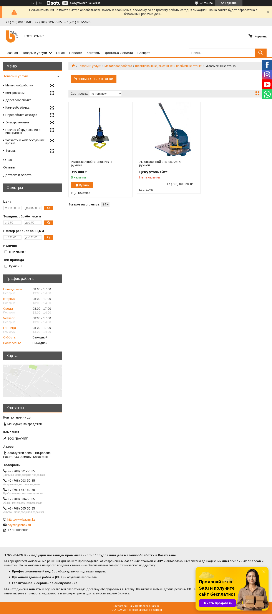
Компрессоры (15, 92)
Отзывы (9, 167)
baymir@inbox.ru (19, 525)
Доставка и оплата (119, 53)
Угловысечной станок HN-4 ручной (91, 163)
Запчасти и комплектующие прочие (25, 141)
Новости (75, 53)
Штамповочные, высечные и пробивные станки (168, 66)
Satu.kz (155, 605)
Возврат (143, 53)
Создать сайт (78, 3)
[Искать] (261, 53)
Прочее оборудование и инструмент (22, 131)
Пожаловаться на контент (146, 609)
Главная (11, 53)
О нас (60, 53)
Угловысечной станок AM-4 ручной (160, 163)
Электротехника (17, 122)
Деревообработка (18, 100)
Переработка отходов (21, 115)
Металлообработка (118, 66)
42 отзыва (206, 3)
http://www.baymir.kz (21, 519)
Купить (84, 185)
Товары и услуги (34, 53)
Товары (10, 150)
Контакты (93, 53)
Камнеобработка (17, 107)
